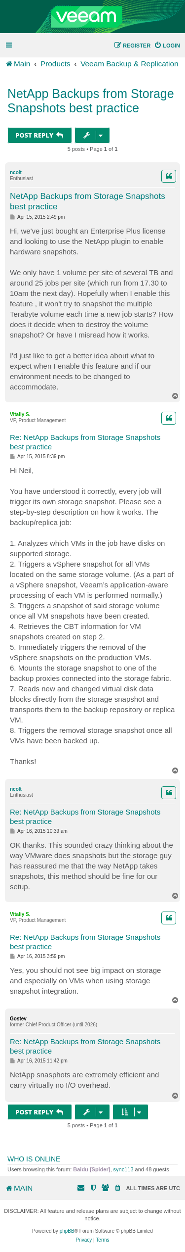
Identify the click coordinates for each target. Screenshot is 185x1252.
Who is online (33, 1159)
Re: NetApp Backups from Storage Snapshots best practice (85, 442)
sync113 (123, 1169)
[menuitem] (167, 45)
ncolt (16, 172)
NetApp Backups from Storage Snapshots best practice (90, 101)
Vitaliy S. (20, 414)
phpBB (67, 1231)
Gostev (18, 1018)
